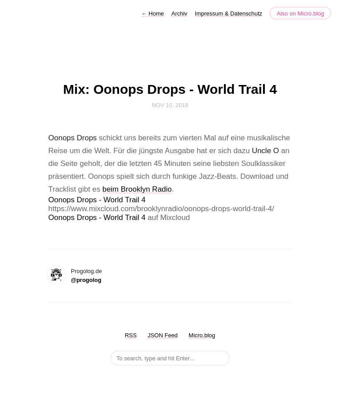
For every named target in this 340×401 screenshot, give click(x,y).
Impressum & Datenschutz (228, 13)
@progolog (86, 280)
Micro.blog (202, 335)
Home (152, 13)
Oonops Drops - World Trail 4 (97, 200)
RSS (131, 335)
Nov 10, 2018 (170, 105)
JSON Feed (162, 335)
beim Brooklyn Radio (137, 189)
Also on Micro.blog (300, 13)
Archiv (179, 13)
